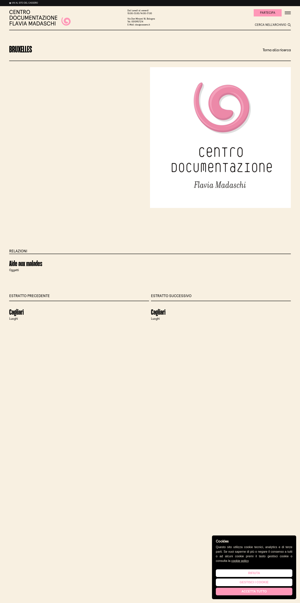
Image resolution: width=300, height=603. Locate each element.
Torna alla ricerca (277, 50)
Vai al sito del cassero (25, 3)
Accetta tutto (254, 591)
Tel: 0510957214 (135, 21)
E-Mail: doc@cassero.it (138, 24)
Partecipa (267, 13)
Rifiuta (254, 573)
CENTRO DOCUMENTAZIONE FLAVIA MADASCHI (40, 17)
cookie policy (240, 560)
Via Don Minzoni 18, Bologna (141, 18)
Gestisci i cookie (254, 582)
